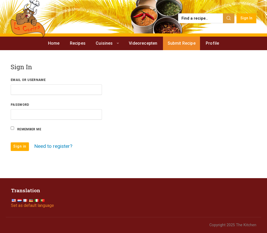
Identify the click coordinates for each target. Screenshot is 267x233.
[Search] (228, 18)
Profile (212, 43)
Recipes (78, 43)
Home (54, 43)
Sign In (246, 18)
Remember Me (29, 129)
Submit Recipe (182, 43)
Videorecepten (143, 43)
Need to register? (53, 146)
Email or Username (28, 80)
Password (20, 105)
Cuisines (104, 43)
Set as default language (32, 205)
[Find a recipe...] (201, 18)
